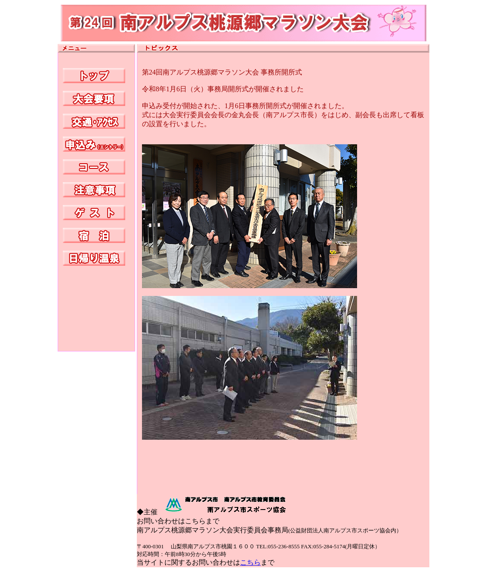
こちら (250, 562)
